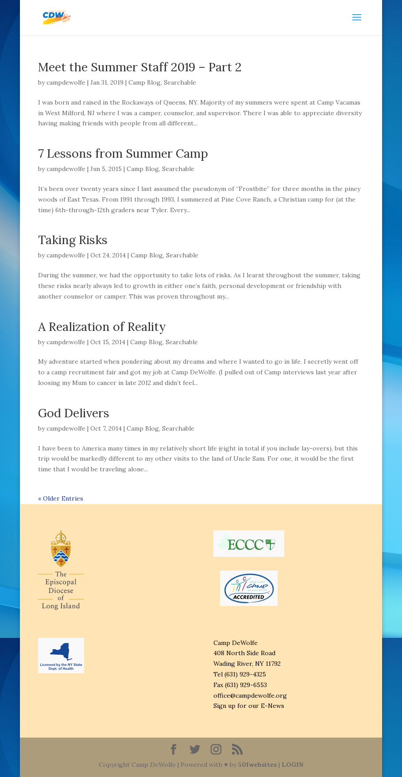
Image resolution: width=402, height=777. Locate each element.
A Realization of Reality (102, 326)
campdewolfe (65, 82)
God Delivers (73, 412)
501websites (257, 765)
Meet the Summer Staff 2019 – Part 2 (139, 66)
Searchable (180, 82)
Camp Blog (144, 82)
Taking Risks (73, 239)
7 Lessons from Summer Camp (123, 153)
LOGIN (292, 765)
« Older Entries (60, 498)
